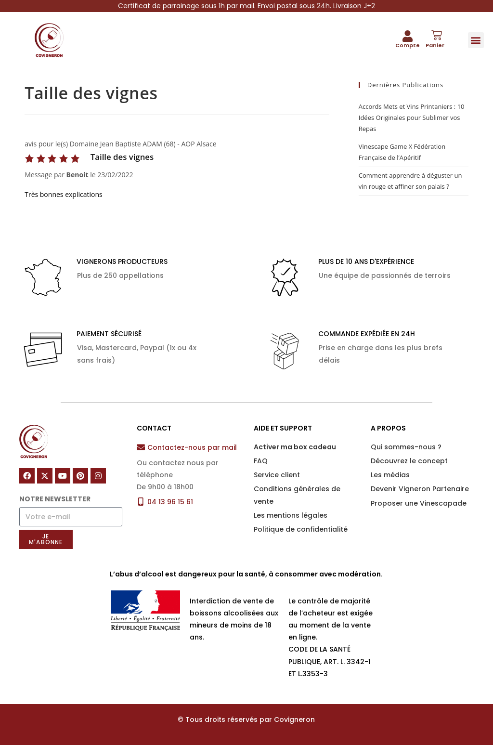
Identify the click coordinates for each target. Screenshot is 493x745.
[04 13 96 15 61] (141, 501)
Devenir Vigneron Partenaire (420, 489)
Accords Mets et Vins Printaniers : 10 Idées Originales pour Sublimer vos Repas (412, 117)
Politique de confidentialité (301, 529)
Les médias (390, 475)
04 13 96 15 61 (170, 502)
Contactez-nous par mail (192, 447)
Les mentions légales (290, 515)
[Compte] (408, 36)
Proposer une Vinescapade (419, 503)
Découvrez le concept (409, 461)
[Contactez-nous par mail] (141, 447)
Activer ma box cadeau (295, 447)
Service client (277, 475)
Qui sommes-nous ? (406, 447)
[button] (476, 40)
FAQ (261, 461)
